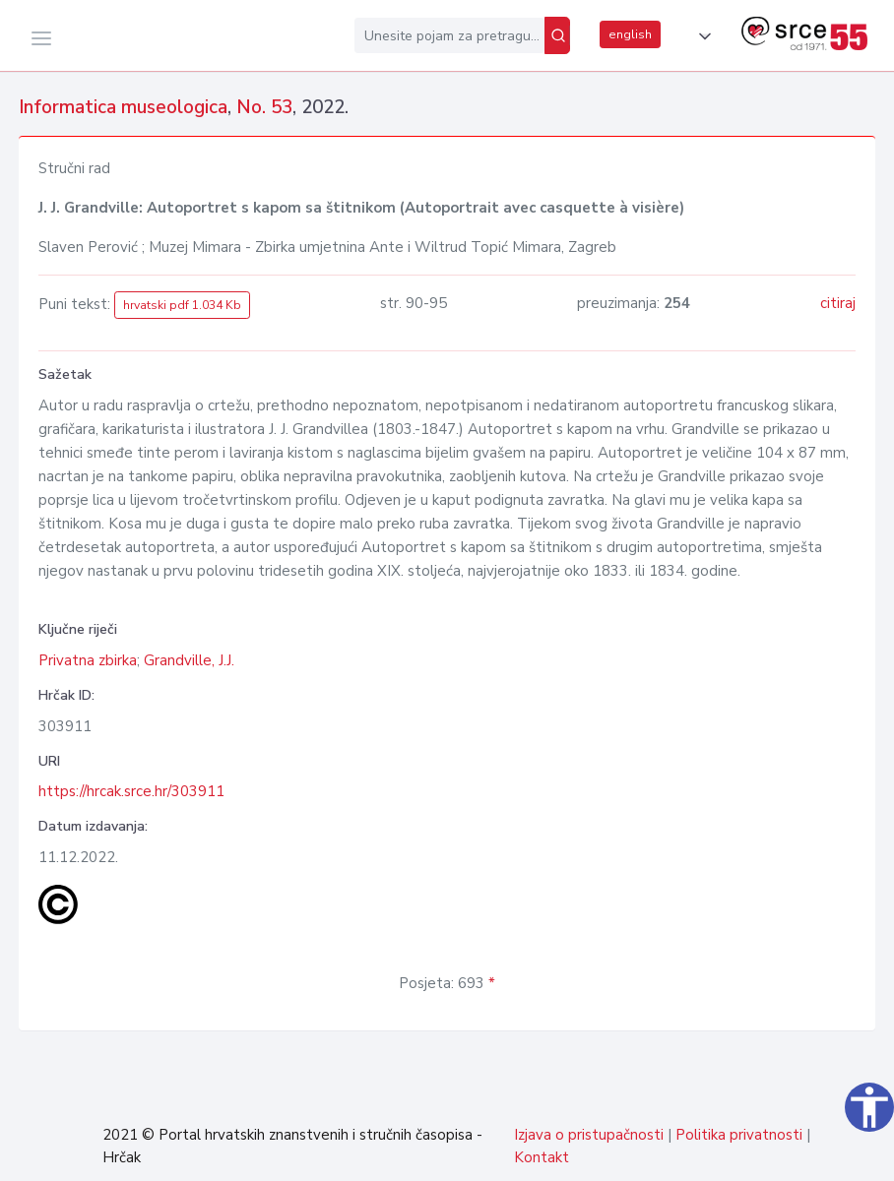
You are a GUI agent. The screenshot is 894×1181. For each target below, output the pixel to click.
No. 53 (264, 107)
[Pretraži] (557, 35)
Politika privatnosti (738, 1135)
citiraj (838, 303)
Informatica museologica (123, 107)
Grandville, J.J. (189, 660)
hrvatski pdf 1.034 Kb (182, 305)
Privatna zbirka (87, 660)
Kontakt (541, 1157)
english (630, 34)
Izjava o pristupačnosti (589, 1135)
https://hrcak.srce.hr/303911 (131, 791)
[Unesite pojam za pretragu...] (449, 35)
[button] (701, 36)
